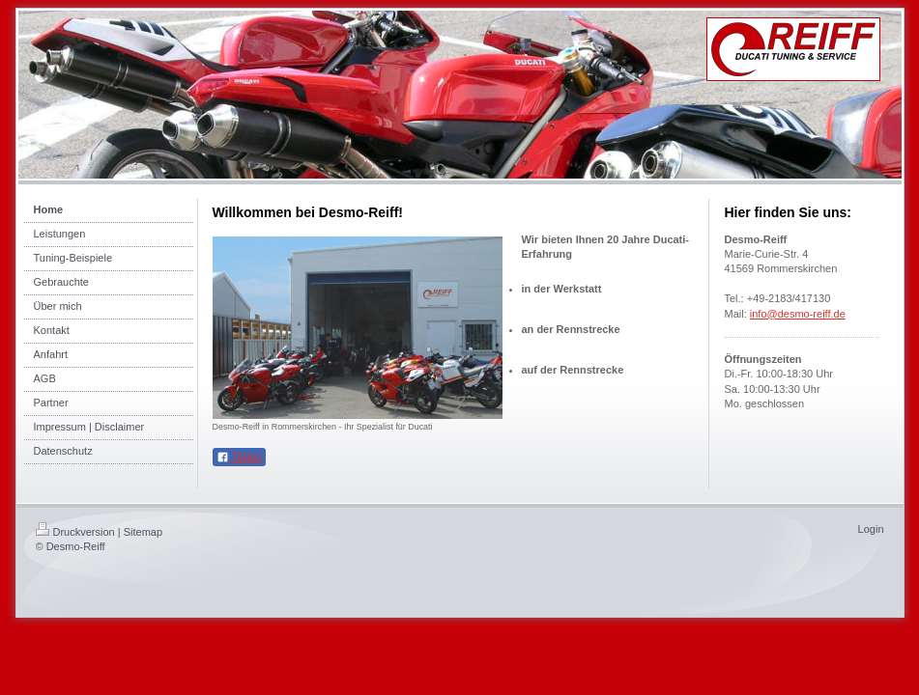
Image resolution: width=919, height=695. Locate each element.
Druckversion (75, 532)
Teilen (239, 457)
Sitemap (143, 532)
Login (871, 529)
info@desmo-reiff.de (798, 314)
